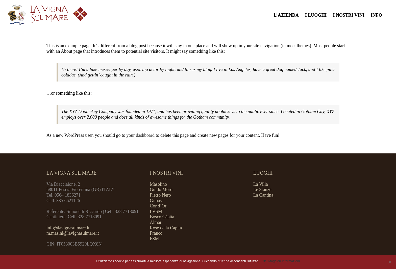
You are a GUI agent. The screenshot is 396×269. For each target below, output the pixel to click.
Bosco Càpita (162, 216)
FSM (154, 238)
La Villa (260, 184)
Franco (156, 233)
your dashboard (140, 135)
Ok (264, 261)
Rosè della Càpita (166, 227)
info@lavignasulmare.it (67, 227)
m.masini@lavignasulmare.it (72, 233)
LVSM (156, 211)
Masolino (158, 184)
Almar (155, 222)
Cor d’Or (158, 205)
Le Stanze (262, 189)
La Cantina (263, 195)
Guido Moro (161, 189)
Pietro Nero (160, 195)
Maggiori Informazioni (284, 261)
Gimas (156, 200)
